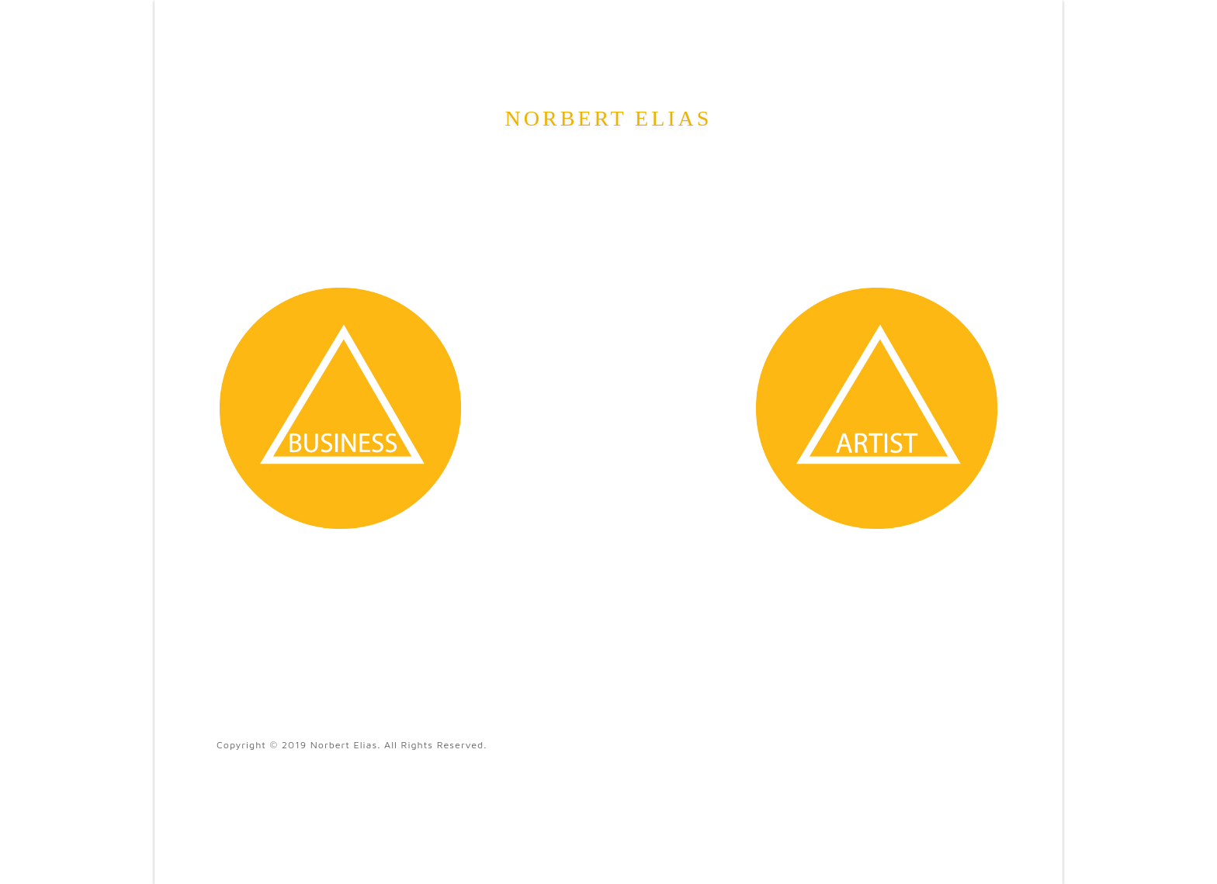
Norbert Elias (609, 118)
